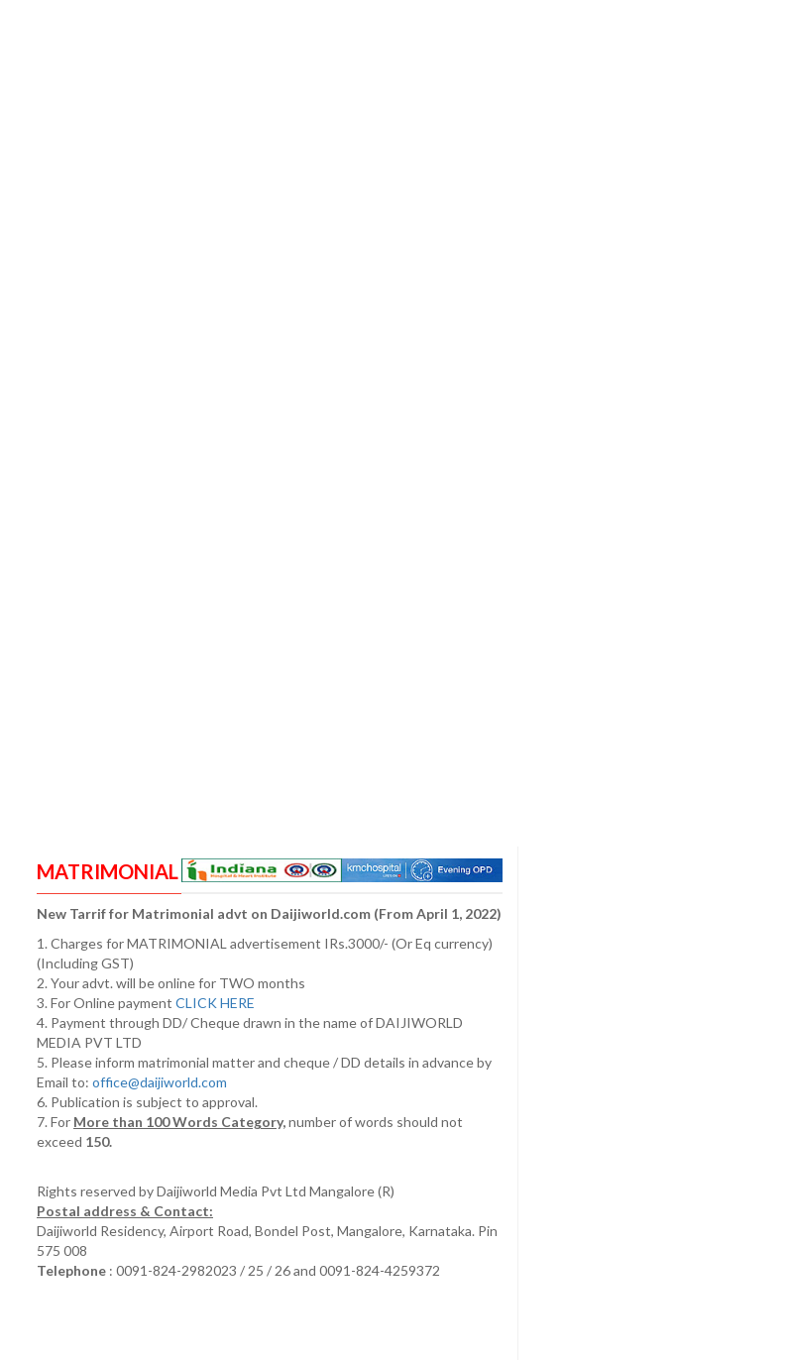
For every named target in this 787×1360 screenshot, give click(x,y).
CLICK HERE (216, 1002)
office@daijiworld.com (161, 1082)
